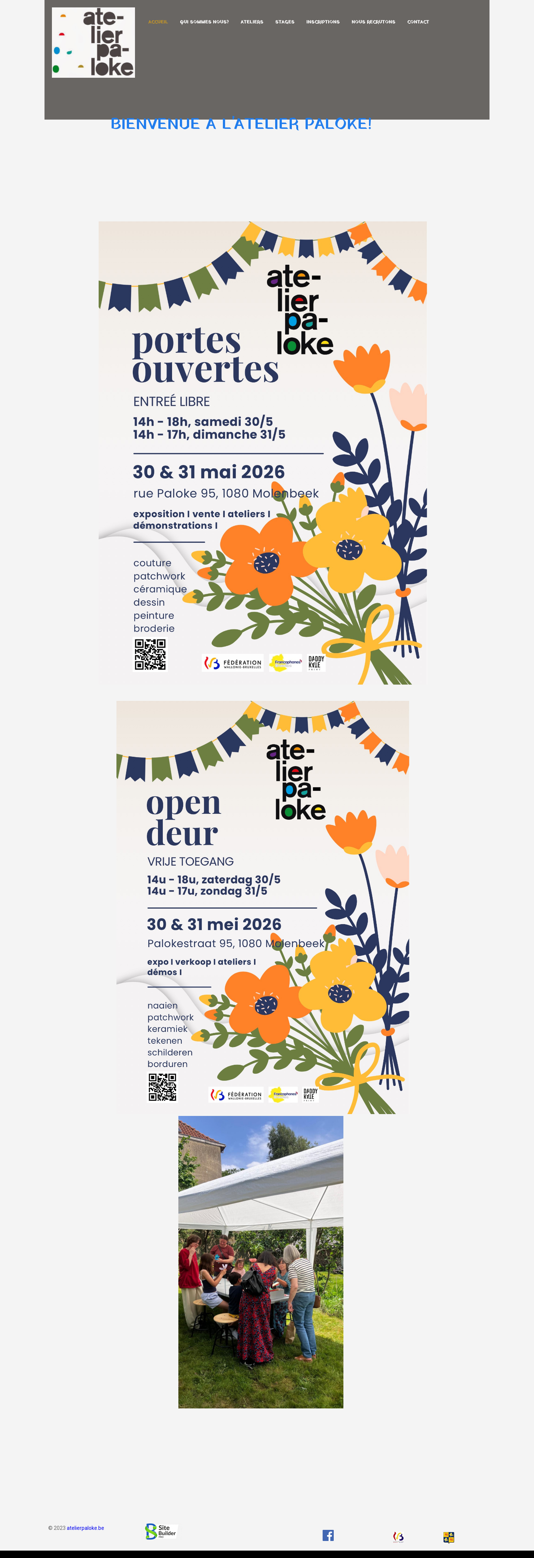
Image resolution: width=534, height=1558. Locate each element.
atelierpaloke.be (85, 1528)
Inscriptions (323, 22)
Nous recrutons (373, 22)
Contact (418, 22)
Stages (284, 22)
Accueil (158, 22)
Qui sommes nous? (204, 22)
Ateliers (252, 22)
